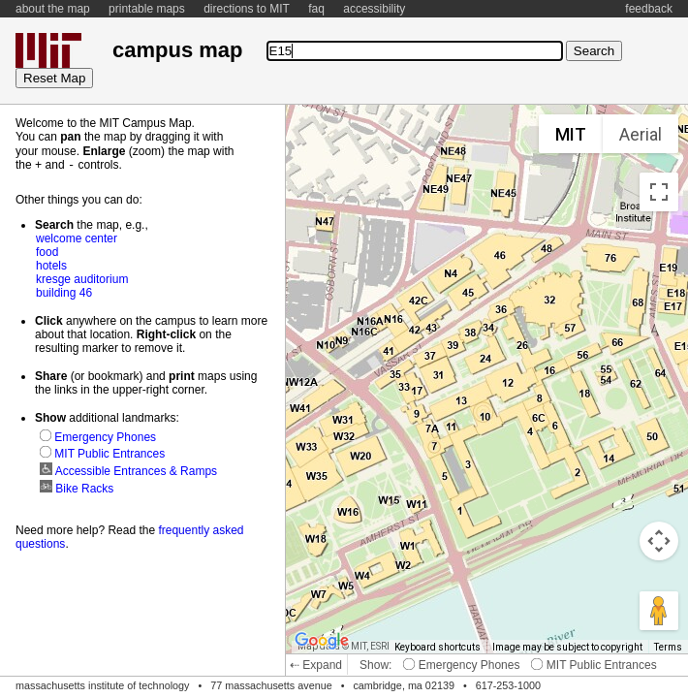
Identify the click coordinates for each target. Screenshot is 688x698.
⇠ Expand (316, 665)
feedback (648, 9)
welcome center (76, 237)
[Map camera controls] (659, 541)
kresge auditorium (82, 278)
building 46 (64, 292)
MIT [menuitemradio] (570, 134)
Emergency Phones (461, 665)
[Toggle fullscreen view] (659, 192)
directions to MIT (246, 9)
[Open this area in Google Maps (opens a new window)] (322, 640)
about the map (53, 9)
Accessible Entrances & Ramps (128, 470)
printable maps (147, 9)
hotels (51, 264)
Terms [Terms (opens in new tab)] (668, 647)
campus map (177, 50)
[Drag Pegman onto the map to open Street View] (659, 610)
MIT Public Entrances (593, 665)
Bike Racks (76, 487)
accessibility (374, 9)
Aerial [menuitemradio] (640, 134)
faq (316, 9)
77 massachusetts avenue (270, 685)
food (47, 251)
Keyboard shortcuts (437, 647)
